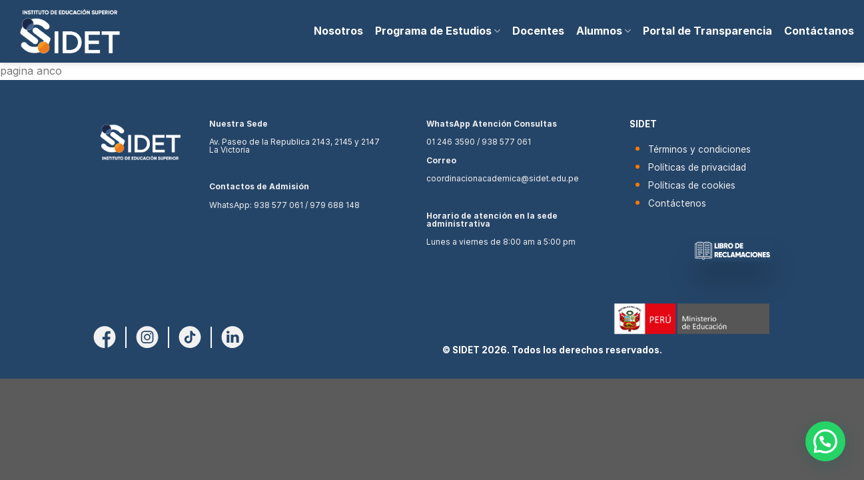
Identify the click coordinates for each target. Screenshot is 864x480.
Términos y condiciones (699, 149)
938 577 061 (278, 205)
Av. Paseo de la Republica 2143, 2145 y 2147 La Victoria (294, 146)
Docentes (538, 30)
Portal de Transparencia (707, 30)
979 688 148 (335, 205)
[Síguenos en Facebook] (105, 336)
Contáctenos (677, 203)
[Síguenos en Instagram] (147, 336)
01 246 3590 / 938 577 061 (478, 142)
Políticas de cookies (691, 185)
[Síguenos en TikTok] (190, 336)
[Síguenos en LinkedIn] (232, 336)
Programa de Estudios (437, 30)
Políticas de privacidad (697, 167)
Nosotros (338, 30)
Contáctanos (819, 30)
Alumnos (603, 30)
